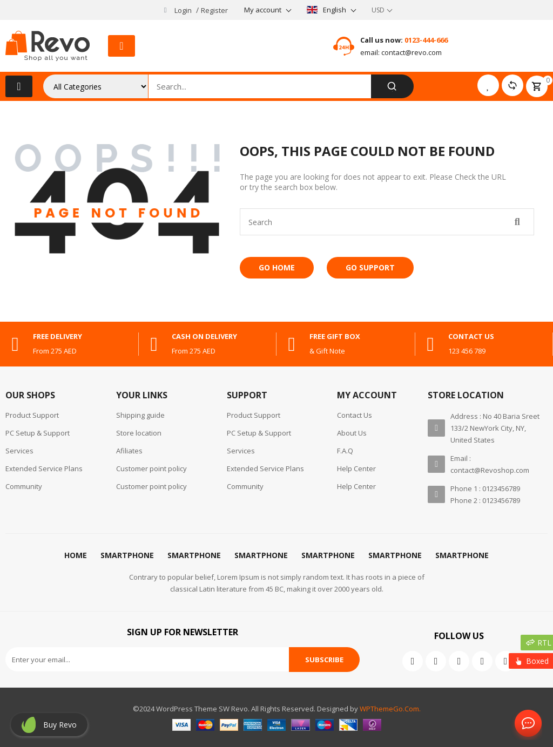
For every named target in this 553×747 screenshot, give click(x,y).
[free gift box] (291, 344)
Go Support (370, 267)
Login (183, 10)
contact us (471, 336)
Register (214, 10)
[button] (121, 46)
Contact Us (526, 724)
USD (378, 10)
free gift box (334, 336)
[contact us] (430, 344)
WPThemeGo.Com (389, 709)
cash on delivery (204, 336)
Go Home (277, 267)
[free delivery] (15, 344)
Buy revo (60, 724)
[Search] (392, 86)
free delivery (57, 336)
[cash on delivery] (154, 344)
